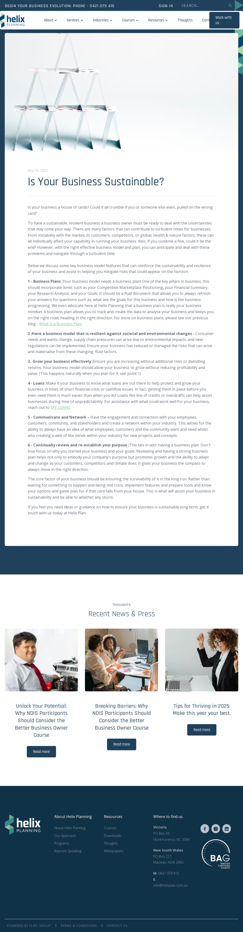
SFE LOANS (60, 407)
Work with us (223, 20)
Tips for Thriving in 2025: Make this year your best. (202, 710)
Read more (41, 751)
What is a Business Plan (60, 323)
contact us (117, 925)
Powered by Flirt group (29, 925)
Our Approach (65, 835)
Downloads (112, 835)
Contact (208, 20)
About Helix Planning (69, 828)
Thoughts (185, 20)
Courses (110, 828)
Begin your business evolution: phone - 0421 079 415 (59, 6)
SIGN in (166, 6)
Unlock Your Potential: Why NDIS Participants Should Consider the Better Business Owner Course (41, 721)
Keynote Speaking (67, 851)
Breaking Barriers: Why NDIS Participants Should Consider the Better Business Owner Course (121, 717)
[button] (50, 20)
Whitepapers (113, 851)
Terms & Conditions (79, 925)
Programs (61, 843)
